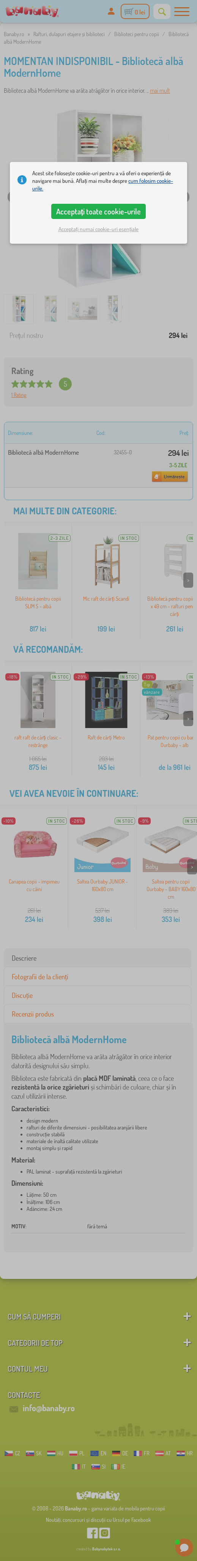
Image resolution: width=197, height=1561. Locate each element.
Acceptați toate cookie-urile (98, 211)
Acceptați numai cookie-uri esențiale (98, 229)
